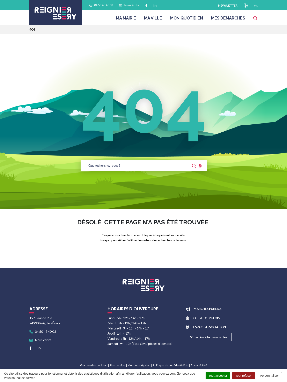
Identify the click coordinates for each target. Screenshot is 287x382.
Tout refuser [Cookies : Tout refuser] (243, 375)
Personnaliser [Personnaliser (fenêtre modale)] (269, 375)
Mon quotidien (186, 19)
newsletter (227, 5)
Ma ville (153, 19)
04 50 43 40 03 (42, 331)
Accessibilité (199, 365)
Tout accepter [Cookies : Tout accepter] (218, 375)
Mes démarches (228, 19)
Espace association (209, 327)
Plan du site (117, 365)
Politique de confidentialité (170, 365)
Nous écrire (40, 340)
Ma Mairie (126, 19)
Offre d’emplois (206, 318)
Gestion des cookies (93, 365)
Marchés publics (207, 309)
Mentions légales (139, 365)
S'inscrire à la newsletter (208, 337)
